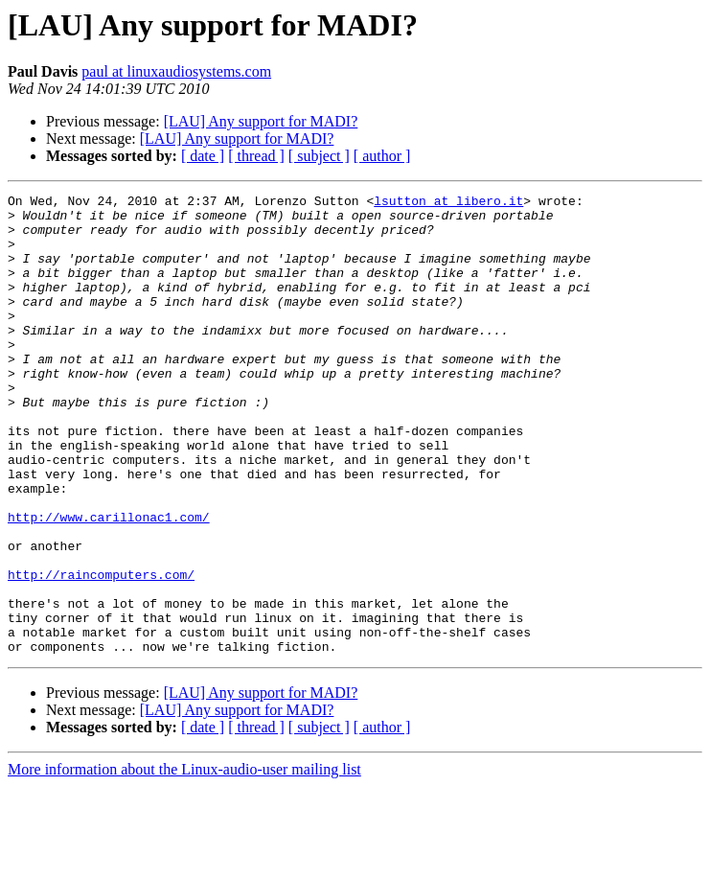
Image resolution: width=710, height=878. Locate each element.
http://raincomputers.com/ (101, 651)
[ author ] (382, 156)
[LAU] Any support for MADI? (261, 121)
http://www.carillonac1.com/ (109, 582)
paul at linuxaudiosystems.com (176, 71)
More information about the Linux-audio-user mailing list (184, 861)
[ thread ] (256, 156)
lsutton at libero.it (448, 203)
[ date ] (202, 156)
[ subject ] (319, 156)
